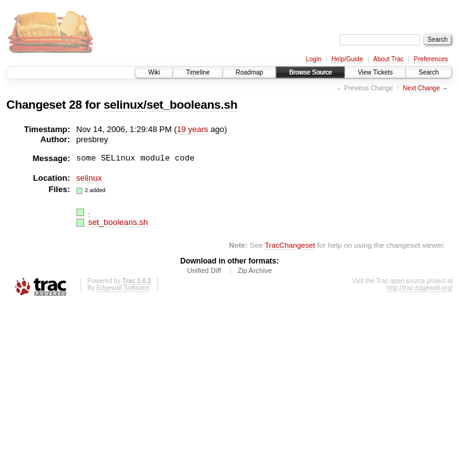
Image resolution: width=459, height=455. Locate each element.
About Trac (388, 59)
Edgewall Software (122, 287)
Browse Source (310, 72)
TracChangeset (290, 245)
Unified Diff (204, 270)
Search (429, 72)
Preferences (431, 59)
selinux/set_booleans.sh (171, 104)
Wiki (154, 72)
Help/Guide (347, 59)
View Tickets (375, 72)
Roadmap (249, 72)
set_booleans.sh (118, 222)
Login (313, 59)
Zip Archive (255, 270)
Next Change (421, 88)
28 (75, 104)
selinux (89, 178)
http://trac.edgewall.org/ (420, 287)
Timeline (197, 72)
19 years (192, 129)
